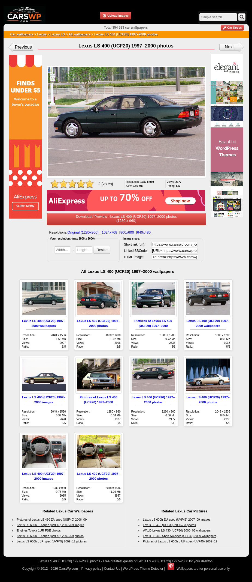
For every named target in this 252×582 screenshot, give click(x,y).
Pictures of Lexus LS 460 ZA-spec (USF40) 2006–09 (52, 519)
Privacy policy (90, 569)
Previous (23, 47)
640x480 (144, 232)
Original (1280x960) (83, 232)
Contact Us (112, 569)
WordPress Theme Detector (143, 569)
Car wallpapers (22, 34)
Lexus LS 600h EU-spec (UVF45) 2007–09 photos (50, 536)
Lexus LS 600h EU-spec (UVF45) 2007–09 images (50, 525)
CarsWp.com (68, 569)
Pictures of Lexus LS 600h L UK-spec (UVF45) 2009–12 (180, 541)
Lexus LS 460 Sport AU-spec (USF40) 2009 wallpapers (179, 536)
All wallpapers (80, 34)
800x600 (127, 232)
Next (229, 46)
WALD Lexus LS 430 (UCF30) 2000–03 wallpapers (177, 530)
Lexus (42, 34)
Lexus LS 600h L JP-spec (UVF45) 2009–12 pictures (52, 541)
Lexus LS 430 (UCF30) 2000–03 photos (169, 525)
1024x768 (109, 232)
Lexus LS (57, 34)
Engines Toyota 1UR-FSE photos (39, 530)
